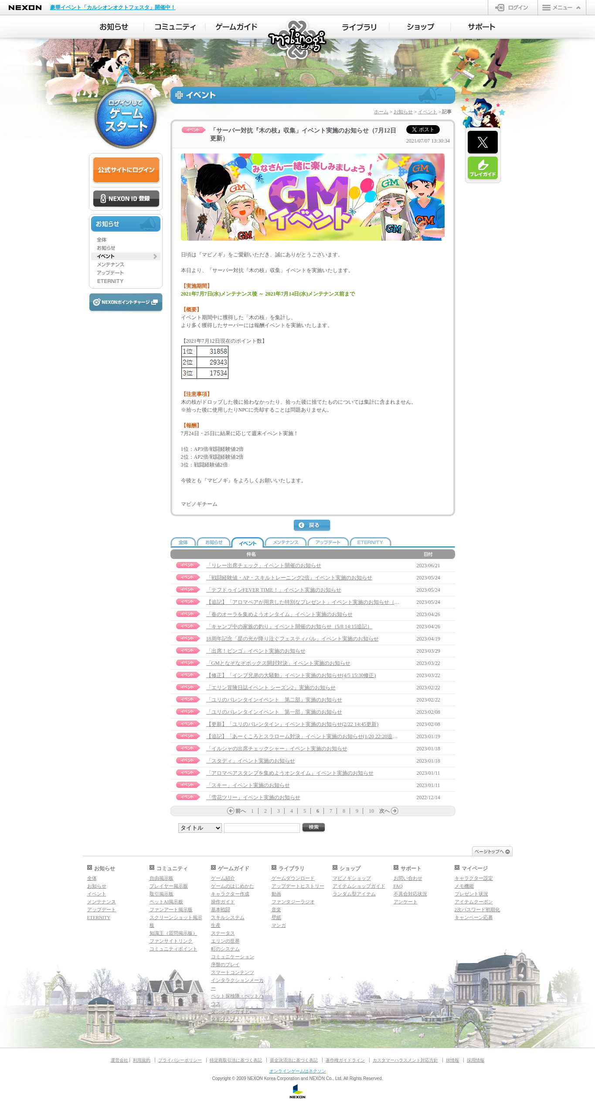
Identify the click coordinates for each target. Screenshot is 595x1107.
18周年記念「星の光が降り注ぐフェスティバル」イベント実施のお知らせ (292, 639)
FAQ (398, 886)
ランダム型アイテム (354, 893)
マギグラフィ (225, 1019)
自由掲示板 (161, 878)
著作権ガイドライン (345, 1060)
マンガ (279, 925)
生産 (216, 925)
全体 (92, 878)
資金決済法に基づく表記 (294, 1060)
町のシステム (225, 948)
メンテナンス (101, 901)
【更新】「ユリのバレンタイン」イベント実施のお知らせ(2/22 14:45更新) (292, 724)
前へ (240, 811)
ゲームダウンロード (293, 878)
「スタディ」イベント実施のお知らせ (250, 761)
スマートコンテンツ (232, 972)
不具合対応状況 (410, 893)
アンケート (406, 901)
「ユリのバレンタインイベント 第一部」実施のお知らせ (274, 712)
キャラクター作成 (230, 893)
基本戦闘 (220, 909)
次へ (384, 811)
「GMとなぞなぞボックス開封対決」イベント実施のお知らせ (278, 663)
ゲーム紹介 (223, 878)
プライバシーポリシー (180, 1060)
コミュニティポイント (173, 948)
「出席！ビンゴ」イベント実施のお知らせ (256, 651)
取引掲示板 (161, 893)
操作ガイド (223, 901)
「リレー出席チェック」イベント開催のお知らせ (263, 565)
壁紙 (276, 917)
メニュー (562, 7)
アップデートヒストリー (298, 886)
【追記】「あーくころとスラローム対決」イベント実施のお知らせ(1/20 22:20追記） (304, 736)
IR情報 (452, 1060)
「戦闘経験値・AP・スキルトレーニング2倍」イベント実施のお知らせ (289, 578)
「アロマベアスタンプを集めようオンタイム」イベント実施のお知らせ (290, 773)
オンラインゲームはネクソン (297, 1071)
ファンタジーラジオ (293, 901)
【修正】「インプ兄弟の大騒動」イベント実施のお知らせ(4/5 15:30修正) (291, 675)
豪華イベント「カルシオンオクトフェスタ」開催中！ (113, 7)
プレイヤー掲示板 (169, 886)
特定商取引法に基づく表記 (236, 1060)
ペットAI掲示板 (167, 901)
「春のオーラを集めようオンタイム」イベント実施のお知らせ (279, 614)
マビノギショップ (352, 878)
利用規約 (141, 1060)
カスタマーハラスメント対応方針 (405, 1060)
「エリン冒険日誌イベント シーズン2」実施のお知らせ (271, 688)
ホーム (381, 111)
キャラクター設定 (474, 878)
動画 (276, 893)
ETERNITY (99, 917)
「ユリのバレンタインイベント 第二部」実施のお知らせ (274, 700)
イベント (427, 111)
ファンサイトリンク (171, 941)
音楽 (276, 909)
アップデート (101, 909)
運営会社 (119, 1060)
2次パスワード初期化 (477, 909)
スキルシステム (228, 917)
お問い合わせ (408, 878)
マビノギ (297, 40)
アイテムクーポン (474, 901)
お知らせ (403, 111)
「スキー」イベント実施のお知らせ (248, 785)
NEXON (25, 7)
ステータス (223, 933)
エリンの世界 (225, 941)
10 (371, 811)
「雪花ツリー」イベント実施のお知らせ (253, 797)
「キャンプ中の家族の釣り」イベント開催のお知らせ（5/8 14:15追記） (289, 626)
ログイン (512, 7)
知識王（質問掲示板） (173, 933)
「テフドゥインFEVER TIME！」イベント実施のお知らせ (273, 590)
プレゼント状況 (471, 893)
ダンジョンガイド (230, 1011)
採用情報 (475, 1060)
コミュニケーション (232, 956)
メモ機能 (464, 886)
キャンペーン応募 (474, 917)
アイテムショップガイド (359, 886)
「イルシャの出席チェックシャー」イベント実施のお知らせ (276, 749)
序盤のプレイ (225, 964)
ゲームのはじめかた (232, 886)
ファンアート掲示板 (171, 909)
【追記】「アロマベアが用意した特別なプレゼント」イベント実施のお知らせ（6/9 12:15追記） (318, 602)
